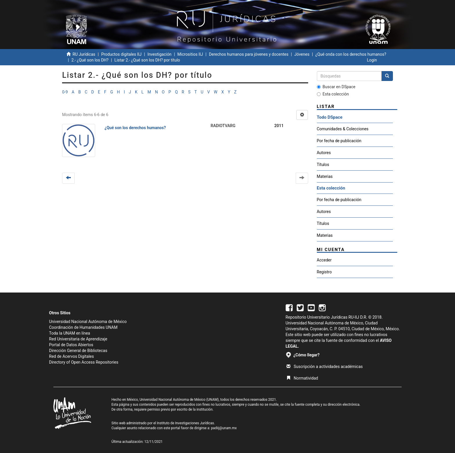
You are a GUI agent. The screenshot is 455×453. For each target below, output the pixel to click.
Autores (324, 152)
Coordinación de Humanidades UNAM (83, 327)
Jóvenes (301, 54)
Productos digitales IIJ (121, 54)
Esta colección (333, 94)
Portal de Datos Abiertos (71, 344)
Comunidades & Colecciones (343, 129)
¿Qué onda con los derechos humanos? (350, 54)
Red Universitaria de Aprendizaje (78, 339)
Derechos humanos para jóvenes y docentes (248, 54)
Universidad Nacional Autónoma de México (88, 321)
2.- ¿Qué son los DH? (90, 60)
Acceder (324, 260)
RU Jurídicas (84, 54)
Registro (324, 272)
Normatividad (302, 378)
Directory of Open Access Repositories (83, 362)
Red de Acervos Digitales (71, 356)
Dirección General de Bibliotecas (78, 350)
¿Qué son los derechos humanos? (135, 127)
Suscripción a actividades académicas (324, 366)
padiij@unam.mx (224, 428)
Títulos (323, 164)
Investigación (159, 54)
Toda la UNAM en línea (69, 333)
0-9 (65, 92)
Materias (325, 176)
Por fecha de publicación (339, 140)
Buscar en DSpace (336, 86)
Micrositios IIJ (190, 54)
